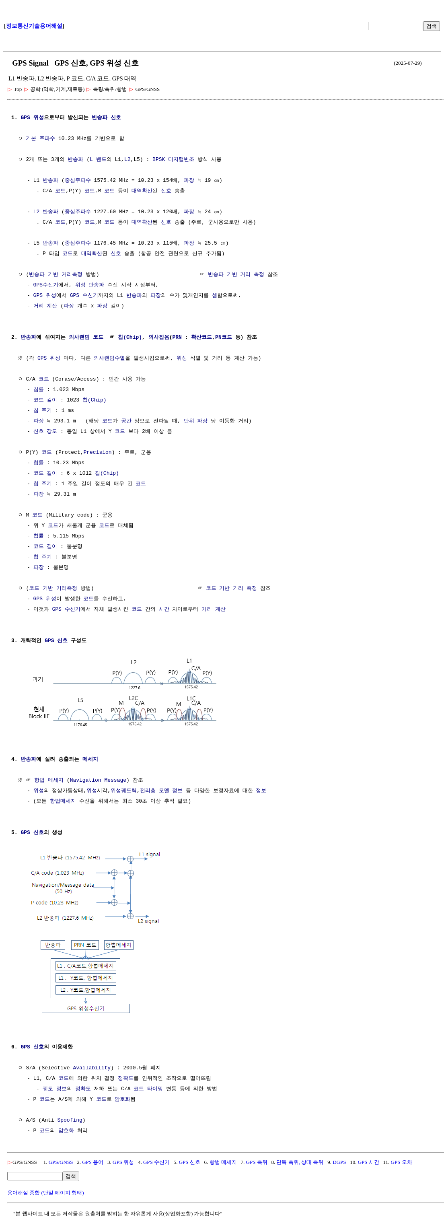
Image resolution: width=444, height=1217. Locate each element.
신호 (116, 117)
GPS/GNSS (61, 1160)
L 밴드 (98, 159)
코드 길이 (45, 400)
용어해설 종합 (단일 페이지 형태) (45, 1191)
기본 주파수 (40, 138)
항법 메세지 (50, 779)
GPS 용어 (92, 1160)
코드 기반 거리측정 (53, 588)
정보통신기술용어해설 (34, 26)
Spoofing (69, 1118)
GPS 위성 (32, 117)
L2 (127, 159)
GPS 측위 (256, 1160)
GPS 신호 (189, 1160)
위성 (80, 285)
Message (116, 779)
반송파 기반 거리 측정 (236, 274)
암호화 (122, 1098)
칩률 (38, 389)
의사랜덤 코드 (86, 337)
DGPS (339, 1160)
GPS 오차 (401, 1160)
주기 (46, 410)
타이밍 (155, 1087)
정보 (177, 790)
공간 (126, 421)
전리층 (148, 790)
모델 (164, 790)
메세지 (90, 758)
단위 (189, 421)
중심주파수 (78, 180)
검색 (431, 26)
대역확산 (142, 191)
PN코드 (223, 337)
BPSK (158, 159)
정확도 (126, 1077)
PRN (176, 337)
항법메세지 (63, 800)
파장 (189, 180)
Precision (97, 452)
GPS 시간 (368, 1160)
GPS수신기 (45, 285)
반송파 (99, 117)
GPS (49, 641)
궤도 (48, 1087)
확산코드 (201, 337)
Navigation (86, 779)
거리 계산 (45, 306)
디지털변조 (181, 159)
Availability (92, 1066)
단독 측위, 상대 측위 (299, 1160)
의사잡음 (158, 337)
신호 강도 (45, 431)
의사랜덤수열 (110, 358)
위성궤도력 (124, 790)
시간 (164, 609)
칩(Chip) (130, 337)
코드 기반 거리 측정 (231, 588)
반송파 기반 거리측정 (55, 274)
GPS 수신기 (84, 295)
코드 (60, 191)
